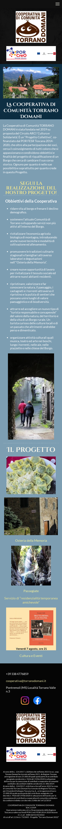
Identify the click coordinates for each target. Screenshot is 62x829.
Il (11, 449)
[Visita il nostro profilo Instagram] (25, 700)
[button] (57, 4)
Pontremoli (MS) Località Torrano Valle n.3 (31, 689)
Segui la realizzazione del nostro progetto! (31, 188)
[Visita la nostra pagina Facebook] (37, 700)
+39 (8, 674)
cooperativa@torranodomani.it (26, 681)
